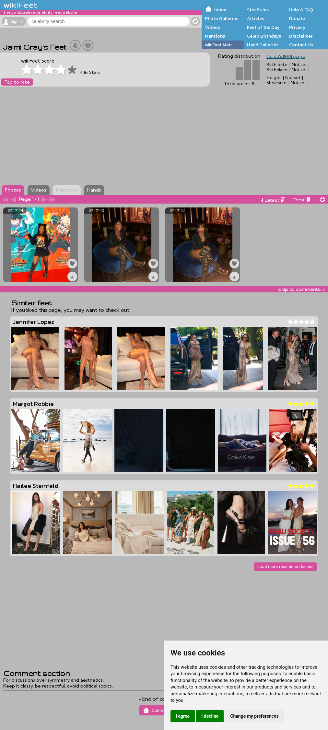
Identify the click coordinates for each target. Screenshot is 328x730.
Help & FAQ (301, 9)
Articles (255, 18)
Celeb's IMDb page (285, 56)
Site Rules (258, 9)
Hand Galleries (262, 44)
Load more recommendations (285, 566)
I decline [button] (209, 716)
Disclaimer (300, 36)
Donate (297, 18)
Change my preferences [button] (254, 716)
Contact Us (301, 44)
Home (220, 9)
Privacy (297, 27)
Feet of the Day (263, 27)
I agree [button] (183, 716)
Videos (212, 27)
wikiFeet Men (218, 44)
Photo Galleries (221, 18)
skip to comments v (301, 289)
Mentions (215, 36)
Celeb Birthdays (264, 36)
